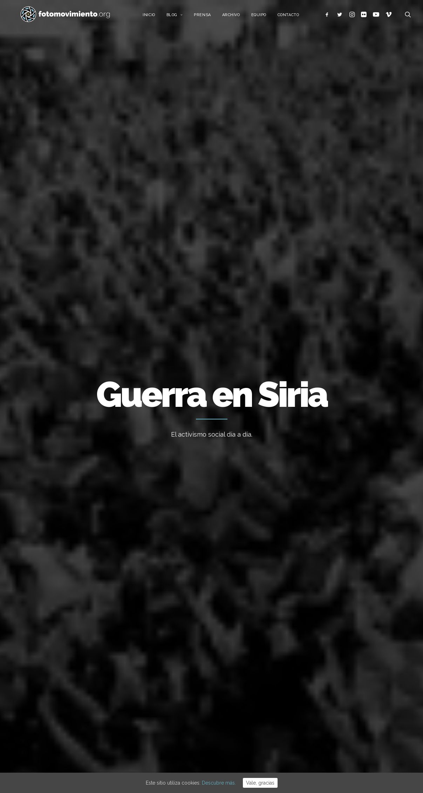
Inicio (155, 16)
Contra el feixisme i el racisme (254, 656)
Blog (180, 16)
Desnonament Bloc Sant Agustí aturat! (255, 679)
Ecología (336, 619)
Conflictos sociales (187, 292)
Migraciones (112, 292)
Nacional (37, 292)
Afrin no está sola (52, 462)
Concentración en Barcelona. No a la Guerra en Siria (206, 514)
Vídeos (334, 715)
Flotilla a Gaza (235, 637)
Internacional (72, 292)
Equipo (264, 16)
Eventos (335, 704)
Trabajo (335, 630)
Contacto (294, 16)
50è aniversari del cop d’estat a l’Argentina (255, 707)
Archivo (237, 16)
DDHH (333, 694)
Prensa (208, 16)
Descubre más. (219, 783)
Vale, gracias (260, 783)
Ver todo (382, 292)
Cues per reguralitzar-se (247, 618)
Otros (228, 292)
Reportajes (339, 726)
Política (144, 292)
